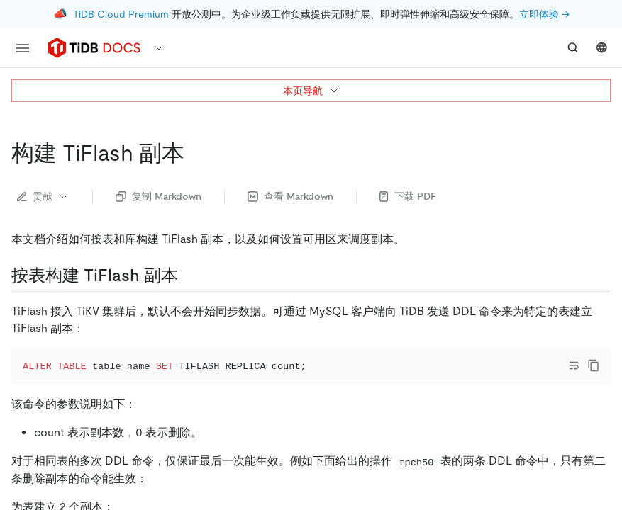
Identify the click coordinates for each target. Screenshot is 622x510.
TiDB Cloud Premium (121, 14)
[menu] (23, 48)
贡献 (43, 196)
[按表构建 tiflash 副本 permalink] (189, 275)
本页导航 (311, 90)
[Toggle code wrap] (574, 365)
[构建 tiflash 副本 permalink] (195, 153)
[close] (594, 428)
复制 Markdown (158, 196)
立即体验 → (544, 14)
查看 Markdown (290, 196)
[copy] (594, 365)
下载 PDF (407, 196)
